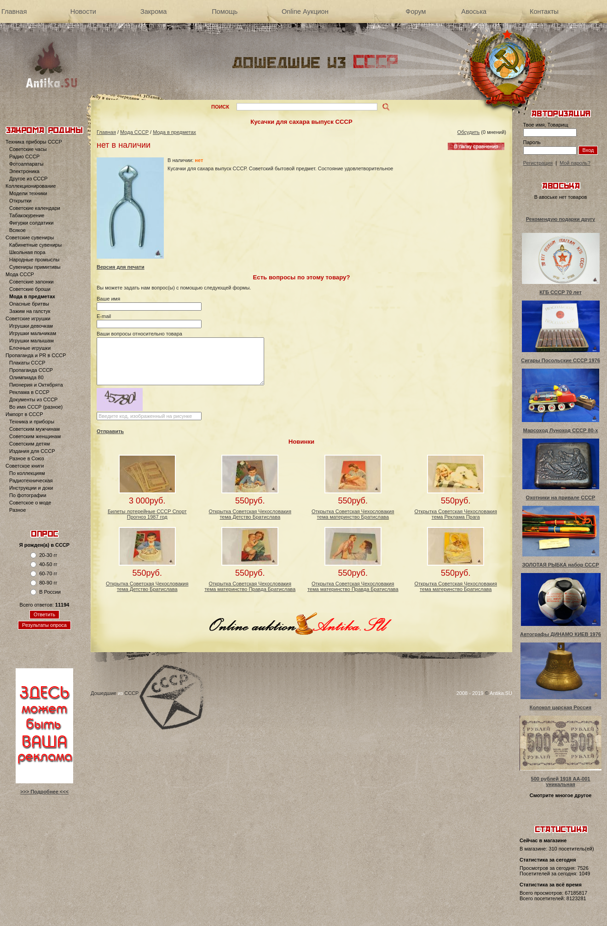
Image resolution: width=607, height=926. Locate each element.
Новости (83, 11)
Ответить (44, 614)
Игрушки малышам (31, 340)
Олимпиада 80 (26, 377)
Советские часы (27, 149)
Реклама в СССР (29, 392)
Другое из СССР (28, 178)
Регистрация (538, 163)
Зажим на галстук (29, 311)
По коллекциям (27, 473)
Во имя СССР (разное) (36, 407)
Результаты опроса (44, 625)
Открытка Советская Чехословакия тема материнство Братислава (353, 514)
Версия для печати (121, 267)
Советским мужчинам (34, 429)
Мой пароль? (575, 163)
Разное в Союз (26, 458)
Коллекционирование (31, 186)
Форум (415, 11)
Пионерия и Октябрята (36, 385)
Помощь (224, 11)
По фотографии (27, 495)
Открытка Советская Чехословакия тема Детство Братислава (250, 514)
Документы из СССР (33, 399)
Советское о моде (30, 502)
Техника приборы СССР (34, 142)
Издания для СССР (32, 451)
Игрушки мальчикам (32, 333)
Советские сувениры (30, 237)
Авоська (473, 11)
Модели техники (28, 193)
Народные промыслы (34, 259)
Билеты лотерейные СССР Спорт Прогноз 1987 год (147, 514)
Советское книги (25, 466)
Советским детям (29, 443)
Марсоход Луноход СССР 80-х (560, 430)
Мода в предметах (32, 296)
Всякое (17, 230)
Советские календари (34, 208)
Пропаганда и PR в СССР (36, 355)
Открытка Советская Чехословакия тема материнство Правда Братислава (249, 586)
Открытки (20, 200)
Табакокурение (26, 215)
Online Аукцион (305, 11)
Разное (17, 510)
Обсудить (468, 132)
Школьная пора (27, 252)
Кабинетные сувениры (35, 245)
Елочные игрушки (30, 348)
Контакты (544, 11)
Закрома (153, 11)
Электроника (24, 171)
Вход (588, 150)
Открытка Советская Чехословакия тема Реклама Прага (456, 514)
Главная (14, 11)
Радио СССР (24, 156)
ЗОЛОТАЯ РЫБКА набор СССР (560, 564)
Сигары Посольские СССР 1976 (560, 360)
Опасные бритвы (29, 304)
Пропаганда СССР (31, 370)
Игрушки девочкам (31, 326)
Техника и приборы (31, 421)
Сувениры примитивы (34, 267)
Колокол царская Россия (561, 707)
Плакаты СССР (27, 362)
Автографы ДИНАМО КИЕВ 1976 (560, 634)
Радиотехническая (31, 480)
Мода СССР (20, 274)
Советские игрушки (28, 318)
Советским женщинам (35, 436)
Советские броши (30, 289)
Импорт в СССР (24, 414)
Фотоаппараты (26, 164)
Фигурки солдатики (31, 223)
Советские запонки (31, 281)
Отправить (110, 431)
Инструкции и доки (31, 488)
